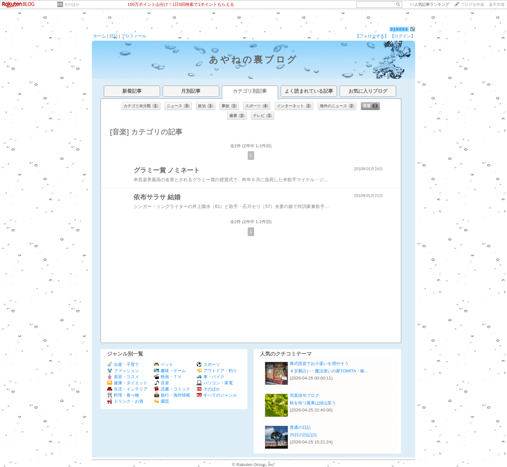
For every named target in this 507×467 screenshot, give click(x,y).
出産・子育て (123, 364)
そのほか (72, 4)
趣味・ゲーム (170, 370)
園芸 (161, 401)
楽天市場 (496, 4)
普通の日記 (300, 427)
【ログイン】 (402, 36)
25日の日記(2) (303, 434)
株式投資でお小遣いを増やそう (319, 363)
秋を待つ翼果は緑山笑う (313, 402)
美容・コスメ (123, 376)
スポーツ (208, 364)
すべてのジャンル (217, 395)
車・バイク (210, 376)
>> (429, 4)
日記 (113, 36)
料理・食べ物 (123, 395)
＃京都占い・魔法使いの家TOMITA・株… (329, 370)
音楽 (161, 382)
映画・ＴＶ (168, 376)
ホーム (99, 36)
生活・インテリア (127, 389)
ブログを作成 (472, 4)
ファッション (123, 370)
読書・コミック (172, 389)
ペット (163, 364)
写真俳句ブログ (304, 395)
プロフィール (133, 36)
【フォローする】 (372, 36)
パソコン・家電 (215, 382)
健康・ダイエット (127, 382)
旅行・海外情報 (172, 395)
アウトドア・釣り (217, 370)
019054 (399, 29)
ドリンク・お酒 (125, 401)
